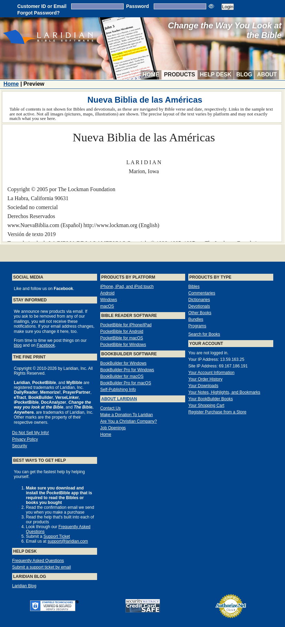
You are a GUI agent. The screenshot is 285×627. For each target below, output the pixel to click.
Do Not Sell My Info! (30, 432)
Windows (108, 299)
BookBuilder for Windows (123, 363)
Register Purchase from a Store (217, 412)
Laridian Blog (24, 585)
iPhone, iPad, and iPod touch (127, 286)
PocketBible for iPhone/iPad (126, 324)
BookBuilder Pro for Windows (127, 369)
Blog (244, 74)
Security (19, 445)
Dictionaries (199, 299)
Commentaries (201, 293)
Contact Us (110, 408)
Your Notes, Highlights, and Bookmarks (224, 392)
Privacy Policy (25, 439)
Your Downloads (203, 385)
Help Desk (215, 74)
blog (18, 345)
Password (137, 6)
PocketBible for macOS (121, 338)
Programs (197, 326)
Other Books (199, 312)
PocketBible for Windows (123, 344)
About (267, 74)
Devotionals (199, 306)
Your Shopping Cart (206, 405)
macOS (107, 306)
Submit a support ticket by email (41, 567)
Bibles (194, 286)
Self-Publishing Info (118, 389)
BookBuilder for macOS (121, 376)
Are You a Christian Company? (128, 421)
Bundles (195, 319)
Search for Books (204, 334)
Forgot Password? (38, 13)
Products (179, 74)
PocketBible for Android (121, 331)
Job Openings (113, 427)
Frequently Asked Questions (38, 560)
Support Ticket (57, 536)
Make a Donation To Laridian (126, 414)
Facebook (46, 345)
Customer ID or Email (41, 6)
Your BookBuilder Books (210, 398)
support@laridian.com (68, 541)
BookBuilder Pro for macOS (125, 383)
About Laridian (119, 398)
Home (151, 74)
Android (107, 293)
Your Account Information (211, 372)
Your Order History (205, 379)
